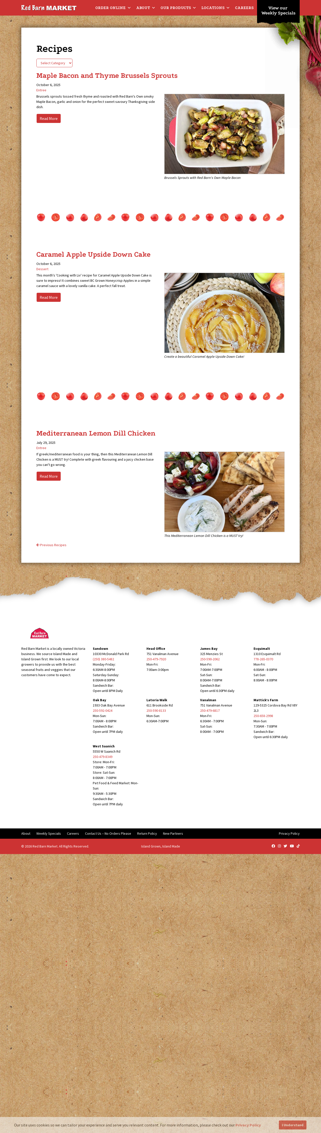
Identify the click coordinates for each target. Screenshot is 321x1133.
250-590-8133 (156, 710)
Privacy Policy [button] (248, 1124)
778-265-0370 (263, 659)
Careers (244, 8)
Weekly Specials (48, 833)
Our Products (178, 8)
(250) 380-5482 (103, 659)
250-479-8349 (102, 756)
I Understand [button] (292, 1125)
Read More (49, 118)
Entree (41, 90)
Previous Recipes (51, 545)
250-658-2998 (263, 716)
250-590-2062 (210, 659)
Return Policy (147, 833)
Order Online (113, 8)
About (145, 8)
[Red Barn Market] (48, 7)
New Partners (173, 833)
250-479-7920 (156, 659)
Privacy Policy (289, 833)
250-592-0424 (102, 710)
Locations (215, 8)
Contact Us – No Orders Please (108, 833)
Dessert (42, 269)
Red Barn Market (45, 846)
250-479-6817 (210, 710)
